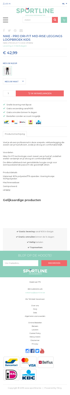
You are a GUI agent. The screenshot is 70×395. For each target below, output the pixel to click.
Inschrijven (54, 263)
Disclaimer (35, 340)
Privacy (35, 344)
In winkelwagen (40, 93)
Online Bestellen (35, 322)
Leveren (35, 330)
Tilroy (59, 388)
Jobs (35, 312)
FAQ (35, 309)
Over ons (35, 305)
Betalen (35, 326)
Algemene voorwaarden (35, 316)
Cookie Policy (35, 333)
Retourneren (35, 337)
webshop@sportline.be (35, 292)
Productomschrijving (15, 134)
